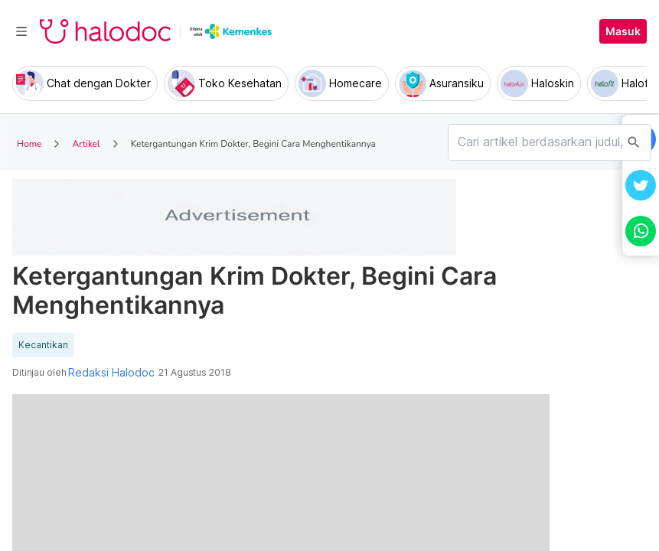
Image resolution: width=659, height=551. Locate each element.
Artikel (86, 144)
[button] (640, 185)
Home (29, 144)
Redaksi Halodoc (111, 373)
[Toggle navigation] (21, 31)
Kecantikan (43, 345)
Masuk (623, 31)
